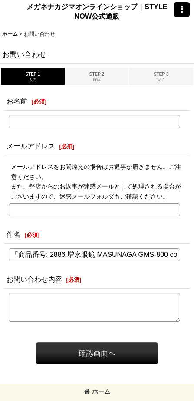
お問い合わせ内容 (34, 279)
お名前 (17, 101)
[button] (182, 9)
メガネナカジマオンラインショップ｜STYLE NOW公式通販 (96, 11)
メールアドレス (31, 146)
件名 (13, 234)
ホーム (97, 391)
